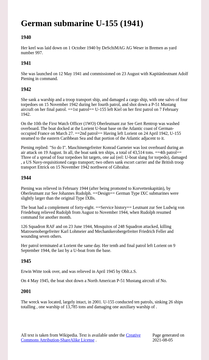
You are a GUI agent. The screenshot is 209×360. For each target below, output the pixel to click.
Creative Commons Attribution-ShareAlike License (81, 337)
